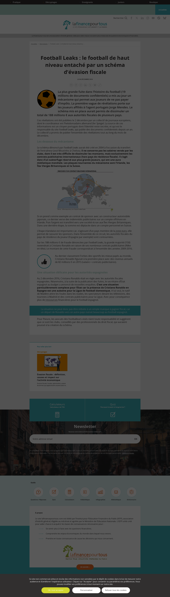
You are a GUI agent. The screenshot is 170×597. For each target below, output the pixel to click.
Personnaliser (86, 590)
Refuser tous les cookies (116, 590)
